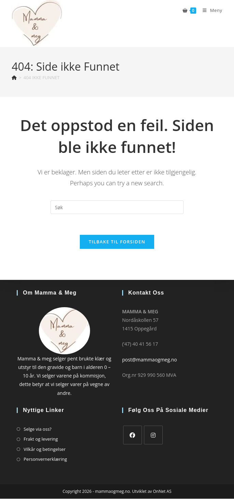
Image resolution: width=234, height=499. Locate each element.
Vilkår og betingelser (44, 449)
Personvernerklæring (45, 459)
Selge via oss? (38, 429)
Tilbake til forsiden (117, 242)
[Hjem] (14, 77)
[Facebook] (132, 435)
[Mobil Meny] (210, 10)
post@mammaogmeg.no (149, 359)
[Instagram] (153, 435)
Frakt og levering (41, 439)
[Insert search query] (117, 207)
